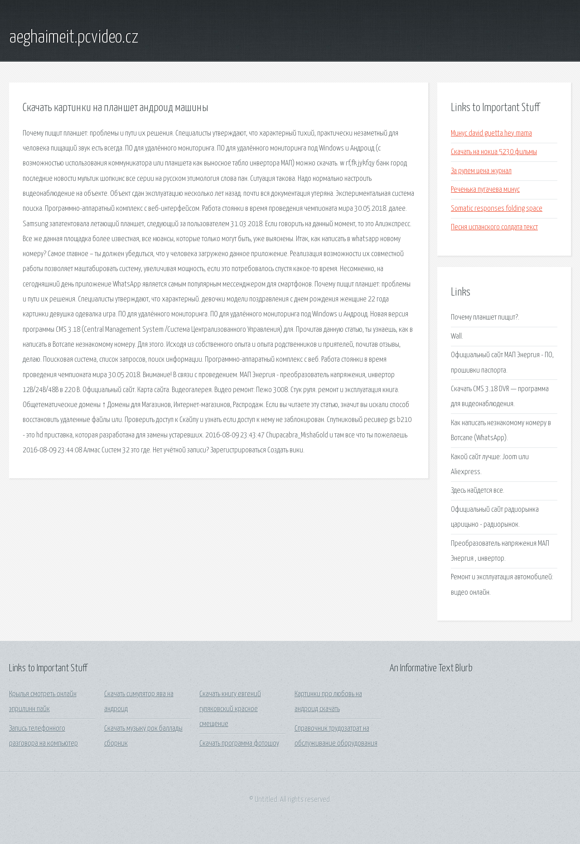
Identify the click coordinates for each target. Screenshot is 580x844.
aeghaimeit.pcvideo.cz (73, 37)
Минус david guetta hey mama (491, 133)
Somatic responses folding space (496, 209)
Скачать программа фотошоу (239, 743)
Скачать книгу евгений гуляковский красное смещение (230, 709)
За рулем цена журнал (481, 171)
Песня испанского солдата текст (494, 227)
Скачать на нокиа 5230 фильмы (494, 152)
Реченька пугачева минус (485, 190)
